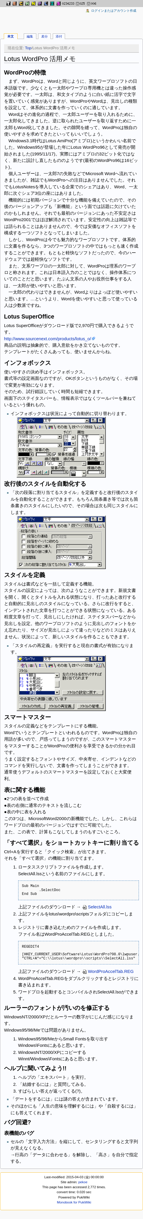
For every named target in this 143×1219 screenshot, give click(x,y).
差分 (44, 36)
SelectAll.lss (97, 906)
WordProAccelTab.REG (108, 971)
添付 (59, 36)
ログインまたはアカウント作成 (113, 10)
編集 (30, 36)
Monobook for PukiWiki (74, 1202)
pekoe (82, 1182)
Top (28, 48)
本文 (10, 36)
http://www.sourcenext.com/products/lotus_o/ (47, 338)
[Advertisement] (71, 17)
